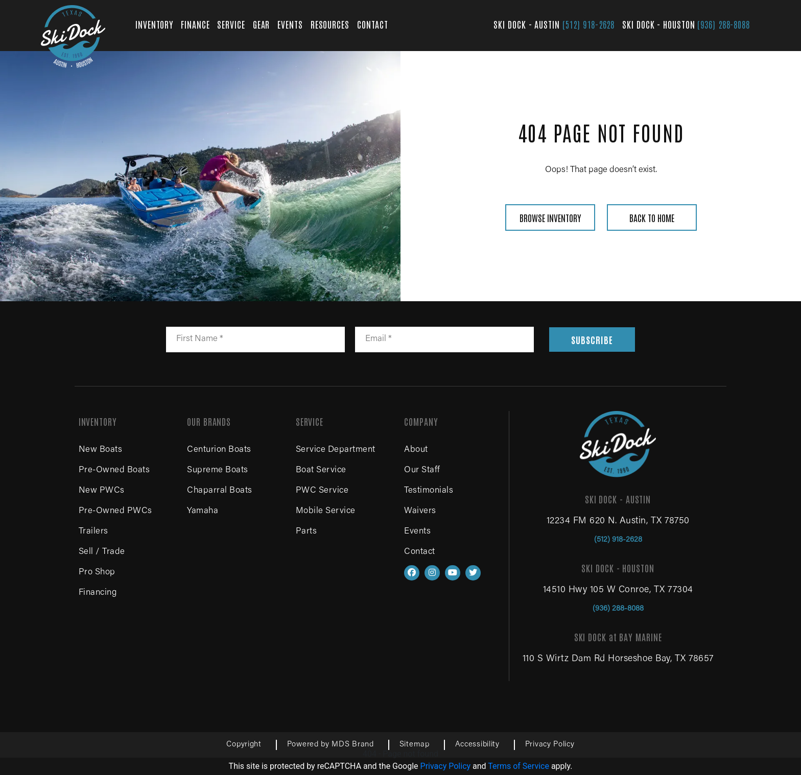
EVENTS (289, 24)
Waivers (420, 511)
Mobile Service (326, 511)
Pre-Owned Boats (114, 470)
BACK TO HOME (651, 217)
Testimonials (428, 491)
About (416, 450)
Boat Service (321, 470)
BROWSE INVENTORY (550, 217)
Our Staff (422, 470)
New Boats (101, 450)
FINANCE (195, 24)
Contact (419, 552)
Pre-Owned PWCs (115, 511)
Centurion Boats (219, 450)
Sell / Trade (102, 552)
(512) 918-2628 (588, 24)
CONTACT (372, 24)
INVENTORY (154, 24)
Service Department (335, 450)
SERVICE (231, 24)
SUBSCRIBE (591, 339)
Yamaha (202, 511)
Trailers (93, 531)
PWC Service (322, 491)
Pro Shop (97, 572)
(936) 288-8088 (723, 24)
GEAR (261, 24)
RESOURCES (330, 24)
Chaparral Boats (219, 491)
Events (417, 531)
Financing (98, 593)
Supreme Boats (217, 470)
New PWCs (102, 491)
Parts (306, 531)
